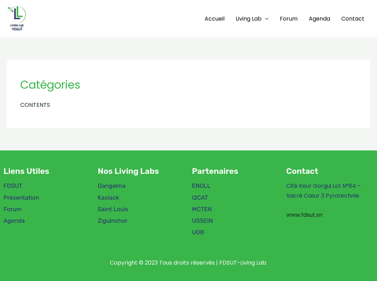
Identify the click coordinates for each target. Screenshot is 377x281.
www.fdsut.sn (304, 215)
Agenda (319, 19)
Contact (352, 19)
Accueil (215, 19)
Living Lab (249, 19)
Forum (289, 19)
